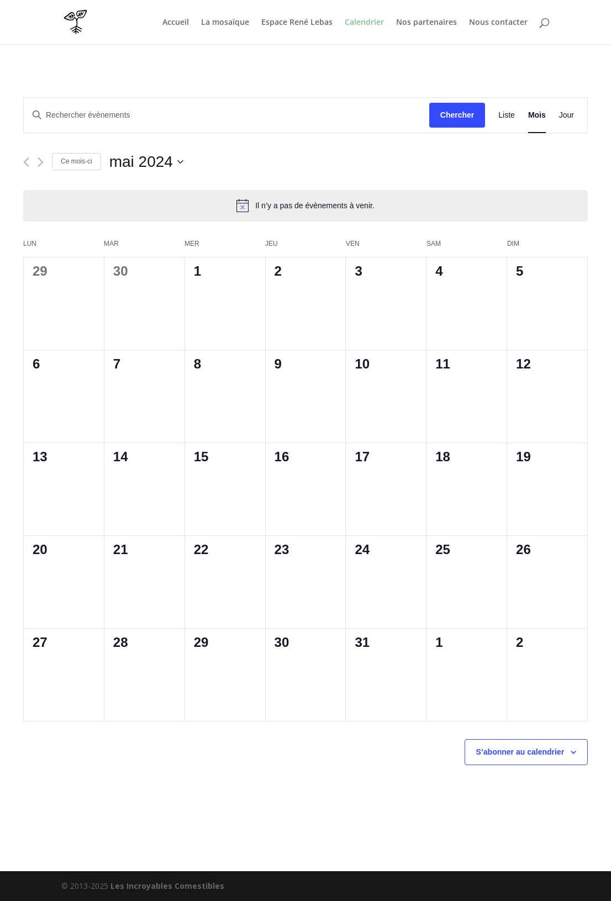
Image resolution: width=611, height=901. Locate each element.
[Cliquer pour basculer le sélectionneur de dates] (146, 162)
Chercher (457, 114)
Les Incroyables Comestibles (167, 886)
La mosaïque (225, 22)
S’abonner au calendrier (520, 751)
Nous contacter (498, 22)
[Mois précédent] (26, 162)
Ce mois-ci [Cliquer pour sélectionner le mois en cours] (76, 161)
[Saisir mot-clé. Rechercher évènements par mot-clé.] (226, 115)
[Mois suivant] (41, 162)
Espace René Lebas (297, 22)
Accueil (175, 22)
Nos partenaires (426, 22)
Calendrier (364, 22)
